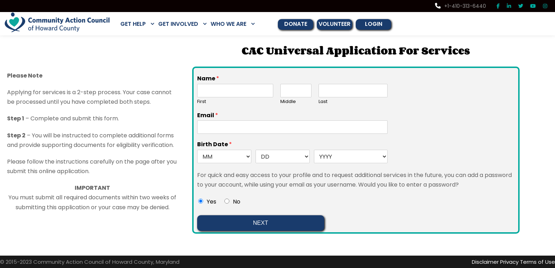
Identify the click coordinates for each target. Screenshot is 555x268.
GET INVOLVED (182, 24)
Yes (211, 202)
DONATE (302, 24)
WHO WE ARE (234, 24)
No (236, 202)
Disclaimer (491, 262)
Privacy (513, 262)
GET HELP (134, 24)
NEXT (260, 223)
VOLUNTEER (342, 24)
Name (206, 78)
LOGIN (382, 24)
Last (323, 101)
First (201, 101)
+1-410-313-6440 (462, 6)
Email (206, 115)
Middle (287, 101)
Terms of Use (539, 262)
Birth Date (212, 144)
